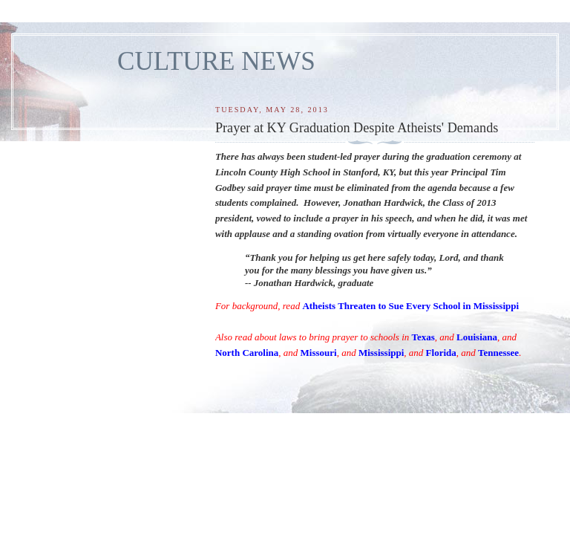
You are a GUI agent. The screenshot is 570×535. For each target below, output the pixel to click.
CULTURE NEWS (216, 61)
